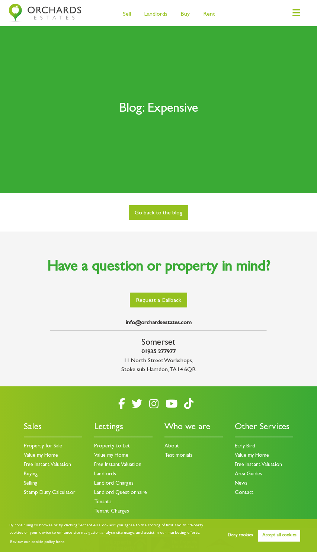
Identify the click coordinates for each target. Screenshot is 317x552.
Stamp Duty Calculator (49, 493)
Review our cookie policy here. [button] (37, 542)
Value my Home (41, 456)
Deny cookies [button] (240, 535)
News (241, 483)
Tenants (103, 502)
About (171, 446)
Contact (244, 493)
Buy (185, 14)
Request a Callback (158, 301)
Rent (209, 14)
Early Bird (245, 446)
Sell (127, 14)
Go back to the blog (158, 213)
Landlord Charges (114, 483)
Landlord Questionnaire (120, 493)
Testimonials (178, 456)
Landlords (155, 14)
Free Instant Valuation (47, 465)
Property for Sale (43, 446)
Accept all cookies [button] (279, 535)
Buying (31, 474)
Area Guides (248, 474)
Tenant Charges (111, 511)
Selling (31, 483)
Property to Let (112, 446)
